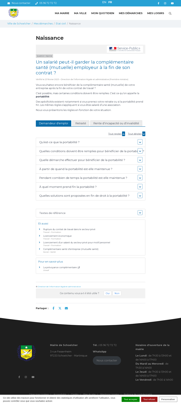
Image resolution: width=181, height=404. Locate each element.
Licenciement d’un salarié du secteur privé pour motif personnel (76, 242)
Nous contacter (107, 360)
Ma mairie (62, 13)
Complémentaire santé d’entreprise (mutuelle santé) (70, 249)
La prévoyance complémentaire (61, 267)
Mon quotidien (102, 13)
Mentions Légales (109, 394)
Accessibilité (60, 394)
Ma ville (80, 13)
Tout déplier (136, 133)
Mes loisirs (155, 13)
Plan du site (89, 394)
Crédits (74, 394)
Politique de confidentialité (138, 394)
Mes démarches (130, 13)
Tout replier (116, 133)
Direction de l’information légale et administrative (59, 286)
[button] (90, 142)
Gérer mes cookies (39, 394)
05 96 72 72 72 (108, 345)
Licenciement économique (57, 236)
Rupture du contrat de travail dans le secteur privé (69, 229)
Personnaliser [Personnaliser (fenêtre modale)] (168, 399)
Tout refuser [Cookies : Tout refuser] (149, 399)
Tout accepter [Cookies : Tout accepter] (130, 399)
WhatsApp (99, 351)
